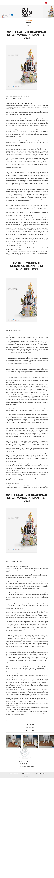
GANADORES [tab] (28, 25)
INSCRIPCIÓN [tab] (28, 24)
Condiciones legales (13, 773)
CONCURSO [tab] (28, 22)
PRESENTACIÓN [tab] (28, 20)
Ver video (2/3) (30, 727)
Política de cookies (40, 773)
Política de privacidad (27, 773)
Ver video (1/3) (30, 724)
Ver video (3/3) (30, 731)
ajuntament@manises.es (24, 768)
